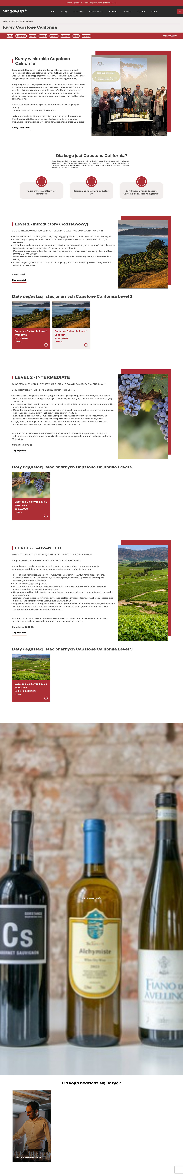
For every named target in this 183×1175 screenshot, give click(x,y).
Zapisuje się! (19, 280)
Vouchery (78, 11)
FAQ (76, 36)
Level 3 (53, 36)
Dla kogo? (21, 36)
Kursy (64, 11)
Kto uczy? (65, 36)
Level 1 (32, 36)
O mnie (141, 11)
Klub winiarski (96, 11)
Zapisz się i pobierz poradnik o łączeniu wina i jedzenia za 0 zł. (91, 3)
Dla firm (113, 11)
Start (52, 11)
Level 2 (43, 36)
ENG (154, 11)
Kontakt (127, 11)
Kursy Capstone (21, 128)
